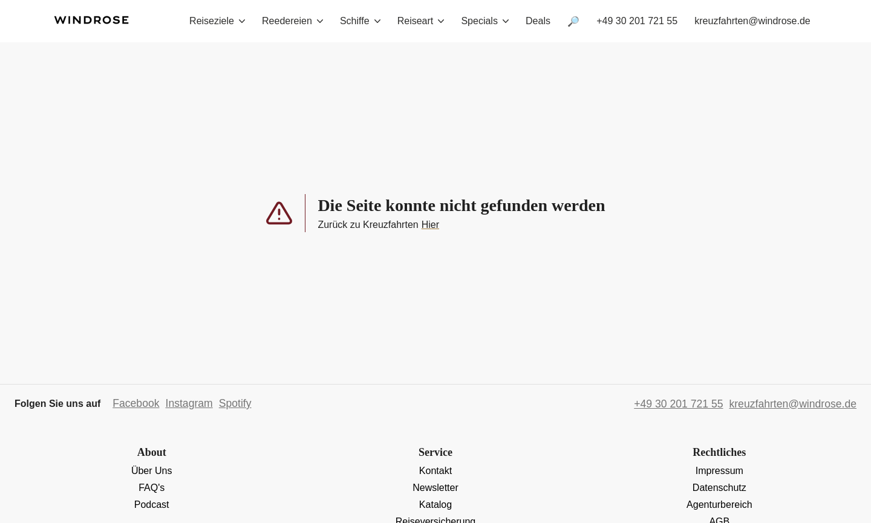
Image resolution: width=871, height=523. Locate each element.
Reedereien (292, 21)
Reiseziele (217, 21)
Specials (484, 21)
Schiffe (360, 21)
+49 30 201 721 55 (636, 21)
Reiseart (421, 21)
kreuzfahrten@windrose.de (752, 21)
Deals (538, 21)
